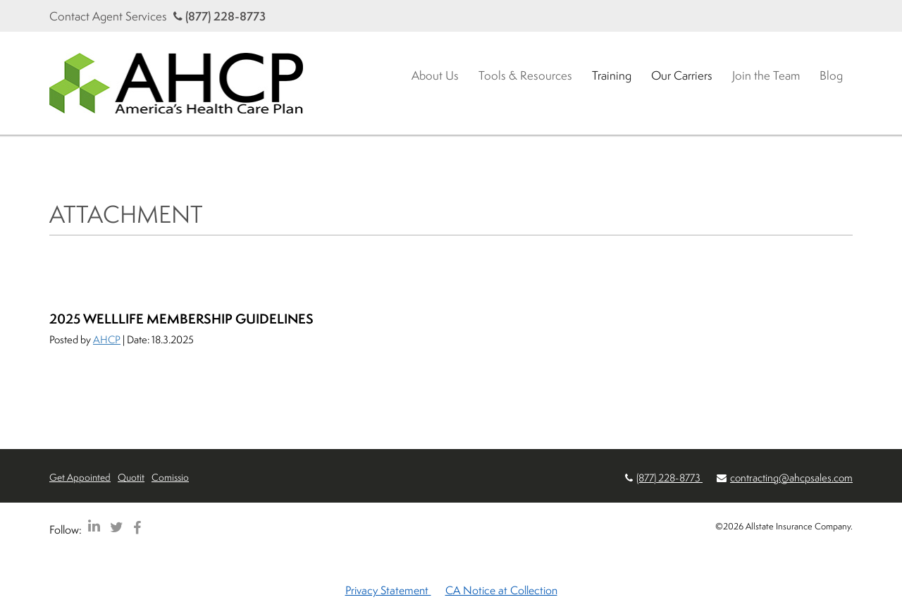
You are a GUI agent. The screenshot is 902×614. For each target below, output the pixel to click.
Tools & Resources (525, 75)
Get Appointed (80, 477)
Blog (831, 75)
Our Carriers (681, 75)
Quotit (131, 477)
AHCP (107, 339)
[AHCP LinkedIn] (94, 527)
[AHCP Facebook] (137, 527)
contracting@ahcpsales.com (791, 477)
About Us (435, 75)
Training (611, 75)
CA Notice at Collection (501, 590)
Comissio (170, 477)
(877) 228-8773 (219, 16)
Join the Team (766, 75)
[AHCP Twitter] (116, 527)
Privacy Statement (388, 590)
